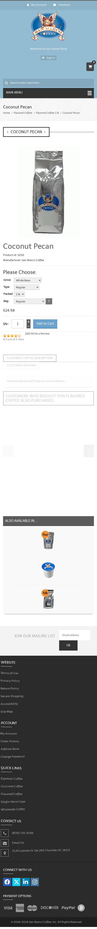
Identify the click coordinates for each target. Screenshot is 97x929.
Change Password (16, 750)
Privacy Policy (13, 676)
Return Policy (13, 683)
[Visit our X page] (16, 877)
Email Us (20, 837)
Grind (6, 280)
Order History (13, 736)
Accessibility (13, 697)
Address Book (13, 743)
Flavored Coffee (23, 112)
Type (6, 287)
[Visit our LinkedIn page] (25, 877)
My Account (36, 5)
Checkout (61, 5)
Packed (7, 294)
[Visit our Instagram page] (35, 877)
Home (6, 112)
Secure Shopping (15, 690)
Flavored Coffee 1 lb (47, 112)
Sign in (48, 58)
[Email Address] (74, 630)
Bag (5, 301)
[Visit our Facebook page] (7, 877)
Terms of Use (13, 669)
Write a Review (40, 333)
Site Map (11, 704)
